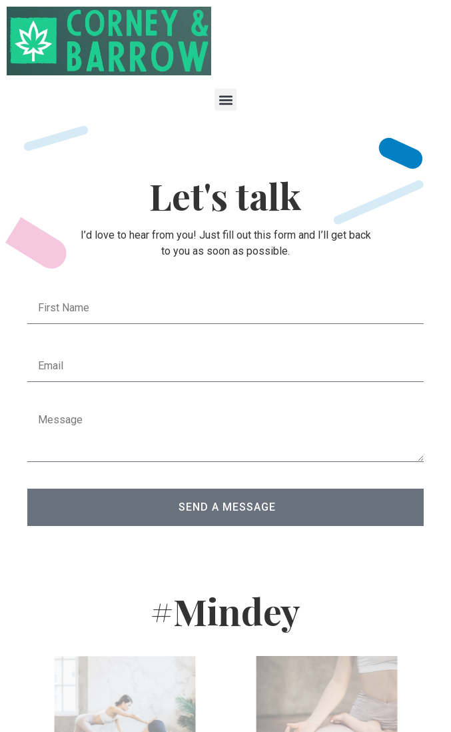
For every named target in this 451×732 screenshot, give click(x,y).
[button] (225, 100)
